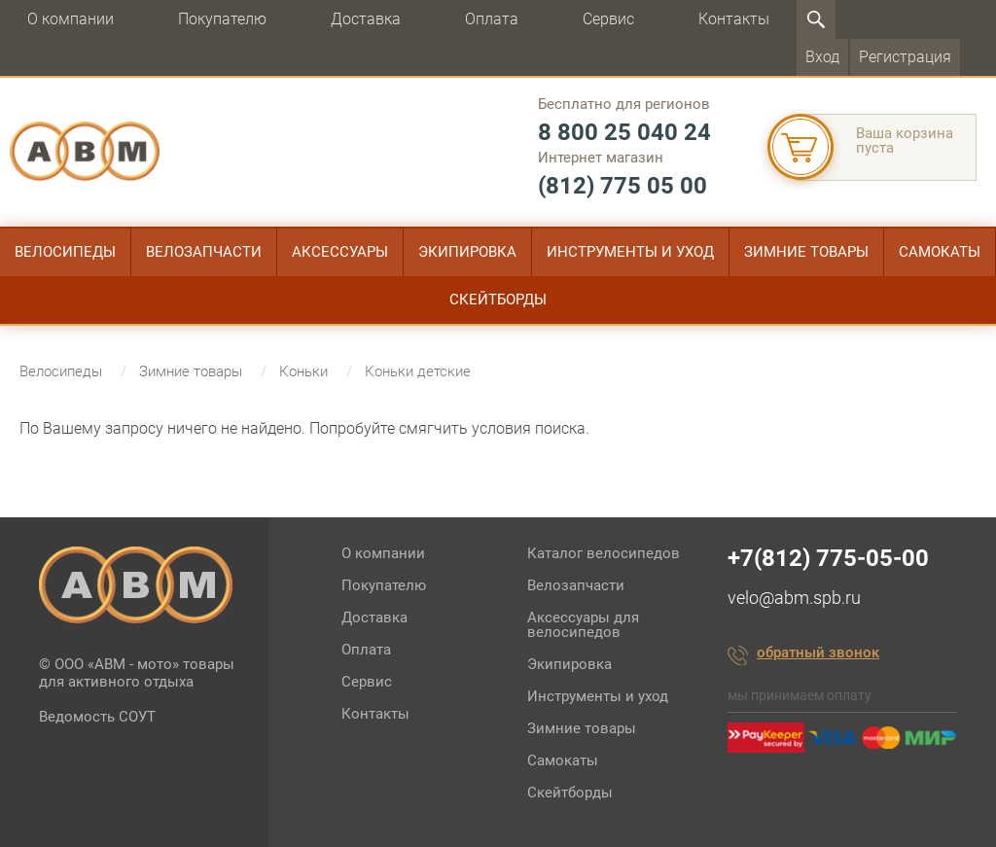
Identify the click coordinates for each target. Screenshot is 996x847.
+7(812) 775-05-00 (828, 558)
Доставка (366, 19)
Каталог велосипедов (603, 553)
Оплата (491, 19)
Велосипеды (65, 252)
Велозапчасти (204, 252)
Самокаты (939, 252)
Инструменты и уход (630, 252)
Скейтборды (498, 299)
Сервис (608, 19)
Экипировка (467, 252)
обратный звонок (818, 653)
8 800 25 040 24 (624, 132)
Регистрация (905, 57)
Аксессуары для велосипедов (583, 625)
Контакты (733, 19)
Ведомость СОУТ (97, 716)
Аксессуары (340, 252)
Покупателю (222, 19)
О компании (70, 19)
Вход (822, 57)
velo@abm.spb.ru (794, 597)
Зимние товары (806, 252)
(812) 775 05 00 (622, 185)
